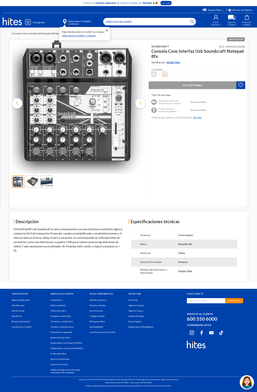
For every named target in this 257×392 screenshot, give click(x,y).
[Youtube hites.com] (211, 332)
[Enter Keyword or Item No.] (149, 21)
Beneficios (17, 316)
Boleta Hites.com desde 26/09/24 (67, 348)
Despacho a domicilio (61, 316)
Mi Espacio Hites (97, 321)
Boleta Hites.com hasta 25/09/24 (66, 343)
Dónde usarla (18, 310)
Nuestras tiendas (98, 305)
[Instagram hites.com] (192, 332)
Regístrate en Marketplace (140, 326)
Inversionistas (96, 310)
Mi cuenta (133, 300)
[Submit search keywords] (192, 21)
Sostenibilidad (96, 326)
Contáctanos (57, 300)
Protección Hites (59, 353)
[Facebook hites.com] (201, 332)
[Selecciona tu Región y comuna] (72, 20)
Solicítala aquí (18, 305)
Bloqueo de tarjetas (21, 321)
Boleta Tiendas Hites (60, 337)
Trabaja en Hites (97, 316)
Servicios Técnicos (59, 364)
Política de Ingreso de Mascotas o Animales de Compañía (65, 371)
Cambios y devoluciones (62, 326)
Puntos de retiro (58, 310)
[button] (216, 20)
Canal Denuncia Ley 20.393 (102, 332)
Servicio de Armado (60, 359)
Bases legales (135, 321)
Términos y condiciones (62, 321)
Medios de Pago (136, 316)
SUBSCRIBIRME (234, 301)
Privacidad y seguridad (61, 332)
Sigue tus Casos (135, 310)
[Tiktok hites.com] (221, 332)
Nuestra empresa (98, 300)
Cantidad (157, 69)
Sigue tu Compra (136, 305)
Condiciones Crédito (21, 326)
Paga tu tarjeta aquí (20, 300)
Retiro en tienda (58, 305)
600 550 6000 (202, 319)
